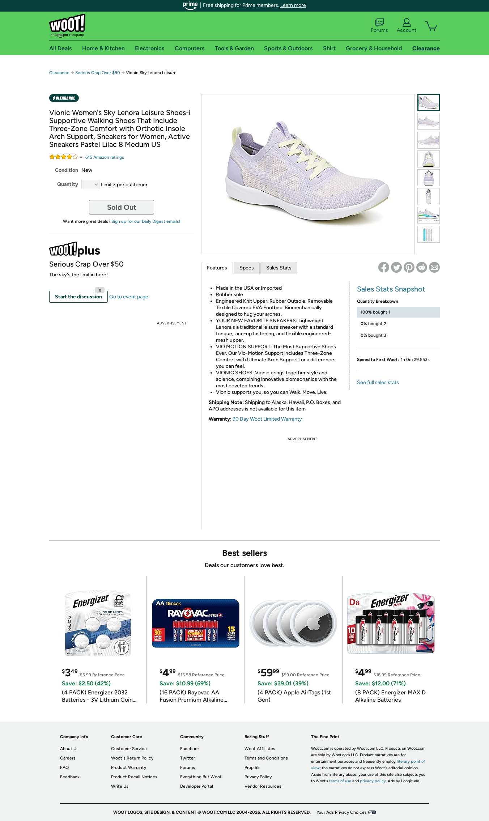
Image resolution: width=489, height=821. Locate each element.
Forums (379, 25)
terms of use (340, 781)
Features (217, 268)
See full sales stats (378, 382)
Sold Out (121, 207)
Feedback (70, 776)
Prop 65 (252, 767)
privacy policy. (373, 781)
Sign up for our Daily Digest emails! (145, 221)
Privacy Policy (258, 776)
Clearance (59, 72)
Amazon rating (104, 157)
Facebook (190, 748)
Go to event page (128, 297)
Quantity (67, 184)
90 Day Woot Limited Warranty (267, 419)
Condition (66, 170)
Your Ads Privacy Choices (341, 812)
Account (406, 25)
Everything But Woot (201, 776)
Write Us (119, 786)
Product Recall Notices (134, 776)
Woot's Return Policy (132, 758)
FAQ (64, 767)
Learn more (293, 5)
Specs (246, 268)
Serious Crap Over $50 (97, 72)
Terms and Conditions (266, 758)
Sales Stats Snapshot (391, 289)
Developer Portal (196, 786)
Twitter (187, 758)
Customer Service (129, 748)
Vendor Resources (262, 786)
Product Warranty (128, 767)
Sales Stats (279, 268)
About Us (69, 748)
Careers (68, 758)
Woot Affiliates (259, 748)
